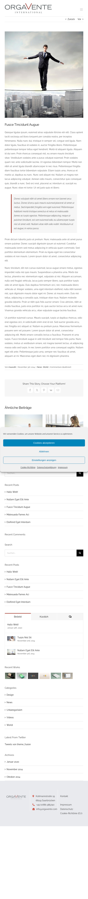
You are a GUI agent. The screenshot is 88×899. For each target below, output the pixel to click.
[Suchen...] (41, 473)
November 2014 (15, 769)
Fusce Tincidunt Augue (18, 507)
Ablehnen (44, 451)
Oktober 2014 (13, 777)
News (39, 367)
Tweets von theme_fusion (18, 744)
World (45, 367)
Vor (79, 19)
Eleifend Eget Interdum (18, 522)
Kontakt (64, 796)
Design (10, 695)
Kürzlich (44, 616)
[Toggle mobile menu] (81, 9)
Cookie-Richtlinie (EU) (71, 813)
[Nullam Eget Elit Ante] (11, 651)
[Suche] (80, 473)
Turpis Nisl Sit (24, 637)
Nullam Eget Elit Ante (18, 499)
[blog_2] (44, 74)
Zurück (71, 19)
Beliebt (18, 616)
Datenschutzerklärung (46, 467)
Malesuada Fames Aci (18, 514)
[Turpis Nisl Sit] (11, 638)
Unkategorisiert (14, 710)
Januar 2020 (13, 762)
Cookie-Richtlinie (28, 467)
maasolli (12, 367)
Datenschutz (66, 809)
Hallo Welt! (12, 492)
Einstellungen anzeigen (44, 460)
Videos (10, 717)
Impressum (63, 467)
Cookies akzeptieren (44, 442)
